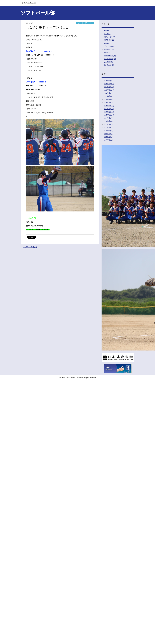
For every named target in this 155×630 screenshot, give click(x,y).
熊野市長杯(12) (109, 40)
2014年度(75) (108, 118)
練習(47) (107, 52)
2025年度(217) (109, 84)
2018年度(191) (109, 106)
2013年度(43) (108, 121)
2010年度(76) (108, 131)
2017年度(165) (109, 109)
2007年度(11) (108, 140)
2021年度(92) (108, 96)
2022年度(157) (109, 93)
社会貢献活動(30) (110, 56)
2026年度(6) (108, 81)
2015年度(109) (109, 115)
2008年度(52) (108, 137)
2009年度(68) (108, 134)
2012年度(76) (108, 124)
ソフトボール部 (38, 13)
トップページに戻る (30, 247)
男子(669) (107, 31)
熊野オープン (88, 23)
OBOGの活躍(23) (110, 59)
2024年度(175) (109, 87)
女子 (79, 23)
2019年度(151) (109, 102)
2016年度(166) (109, 112)
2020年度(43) (108, 99)
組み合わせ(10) (109, 65)
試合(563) (107, 43)
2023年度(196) (109, 90)
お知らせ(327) (108, 46)
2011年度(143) (109, 127)
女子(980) (107, 34)
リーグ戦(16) (108, 62)
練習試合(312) (108, 49)
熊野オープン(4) (109, 37)
